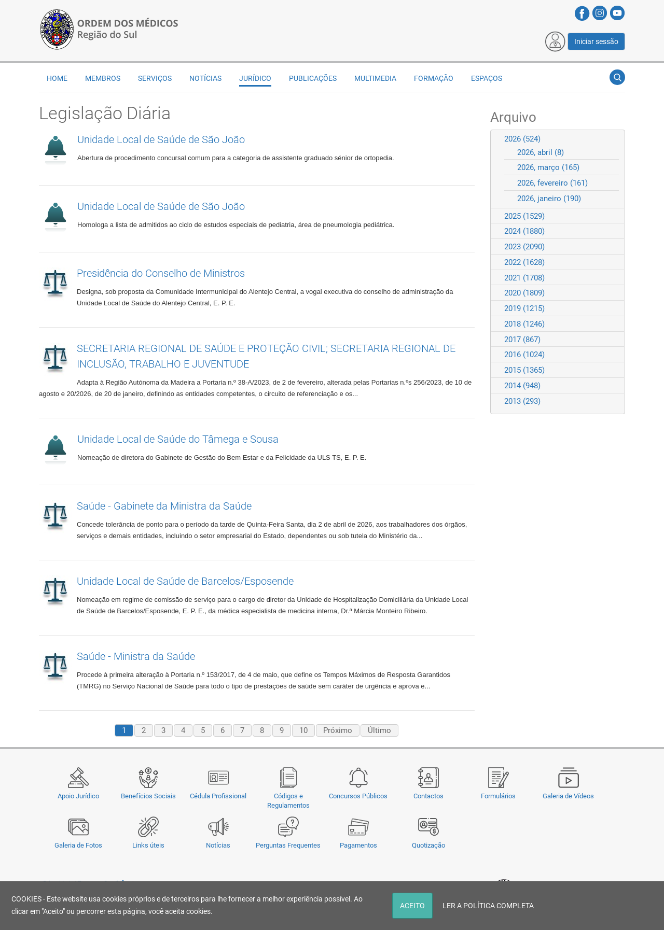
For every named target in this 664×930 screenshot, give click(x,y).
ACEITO (412, 905)
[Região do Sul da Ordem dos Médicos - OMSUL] (109, 27)
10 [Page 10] (303, 730)
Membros (102, 78)
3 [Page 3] (163, 730)
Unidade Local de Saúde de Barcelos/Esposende (185, 581)
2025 (524, 216)
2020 (524, 293)
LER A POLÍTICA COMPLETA (488, 905)
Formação (433, 78)
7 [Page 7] (242, 730)
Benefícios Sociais (148, 796)
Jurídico (255, 78)
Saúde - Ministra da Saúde (136, 656)
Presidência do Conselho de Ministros (161, 273)
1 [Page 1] (124, 730)
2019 (524, 308)
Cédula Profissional (218, 796)
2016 (524, 354)
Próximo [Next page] (337, 730)
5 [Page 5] (203, 730)
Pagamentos (358, 845)
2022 (524, 262)
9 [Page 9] (282, 730)
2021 (524, 278)
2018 (524, 324)
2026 (522, 139)
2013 (522, 401)
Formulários (498, 796)
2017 (522, 339)
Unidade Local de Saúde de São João (161, 139)
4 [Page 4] (183, 730)
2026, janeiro (549, 198)
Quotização (428, 845)
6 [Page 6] (222, 730)
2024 (524, 231)
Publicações (313, 78)
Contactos (428, 796)
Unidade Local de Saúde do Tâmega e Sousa (178, 439)
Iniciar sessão (596, 41)
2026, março (548, 167)
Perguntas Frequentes (288, 845)
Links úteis (148, 845)
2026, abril (540, 152)
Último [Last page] (379, 730)
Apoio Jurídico (78, 796)
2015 (524, 370)
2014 (522, 385)
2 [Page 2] (144, 730)
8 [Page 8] (262, 730)
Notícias (218, 845)
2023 (524, 246)
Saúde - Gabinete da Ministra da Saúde (164, 506)
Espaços (486, 78)
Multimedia (375, 78)
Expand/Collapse (612, 138)
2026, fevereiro (552, 183)
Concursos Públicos (358, 796)
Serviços (155, 78)
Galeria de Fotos (78, 845)
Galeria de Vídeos (568, 796)
